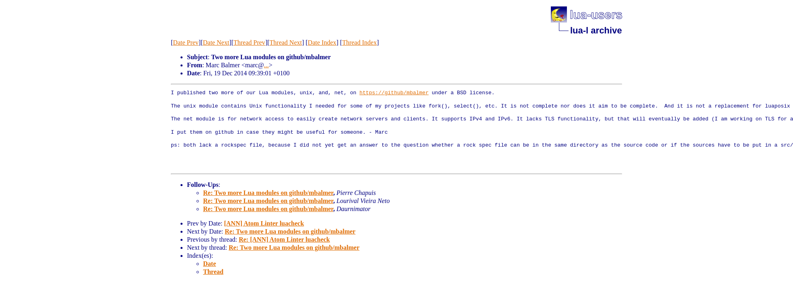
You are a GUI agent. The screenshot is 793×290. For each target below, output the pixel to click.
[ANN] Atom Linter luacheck (264, 223)
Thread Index (359, 42)
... (266, 65)
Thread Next (286, 42)
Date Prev (186, 42)
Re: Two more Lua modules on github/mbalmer (268, 192)
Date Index (322, 42)
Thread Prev (249, 42)
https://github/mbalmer (394, 93)
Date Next (216, 42)
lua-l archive (596, 30)
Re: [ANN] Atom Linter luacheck (284, 239)
